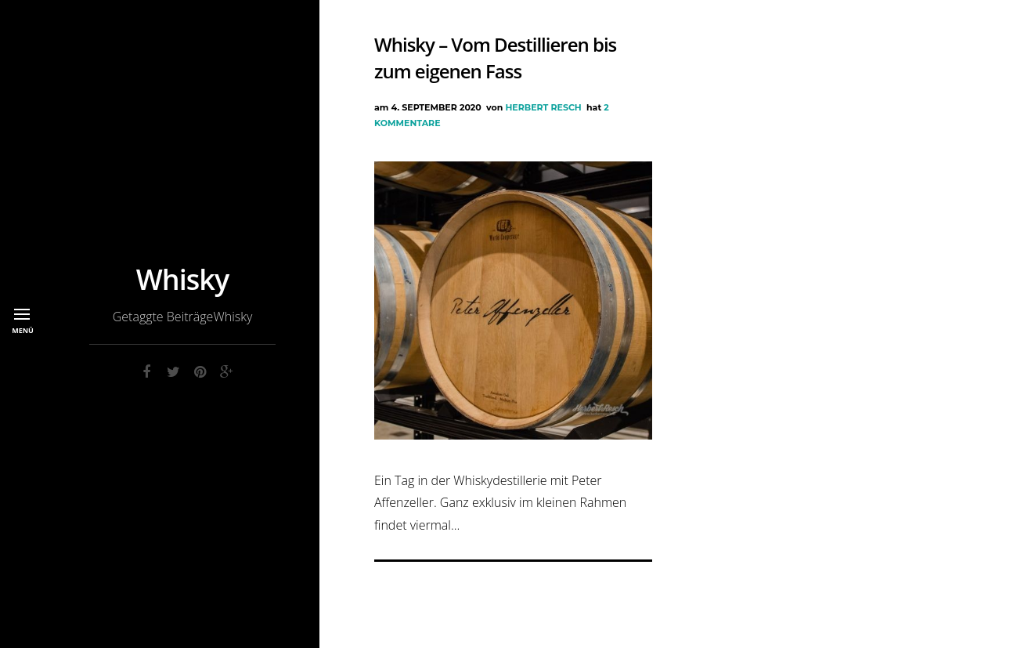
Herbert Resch (543, 107)
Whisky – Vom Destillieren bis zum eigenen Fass (495, 57)
